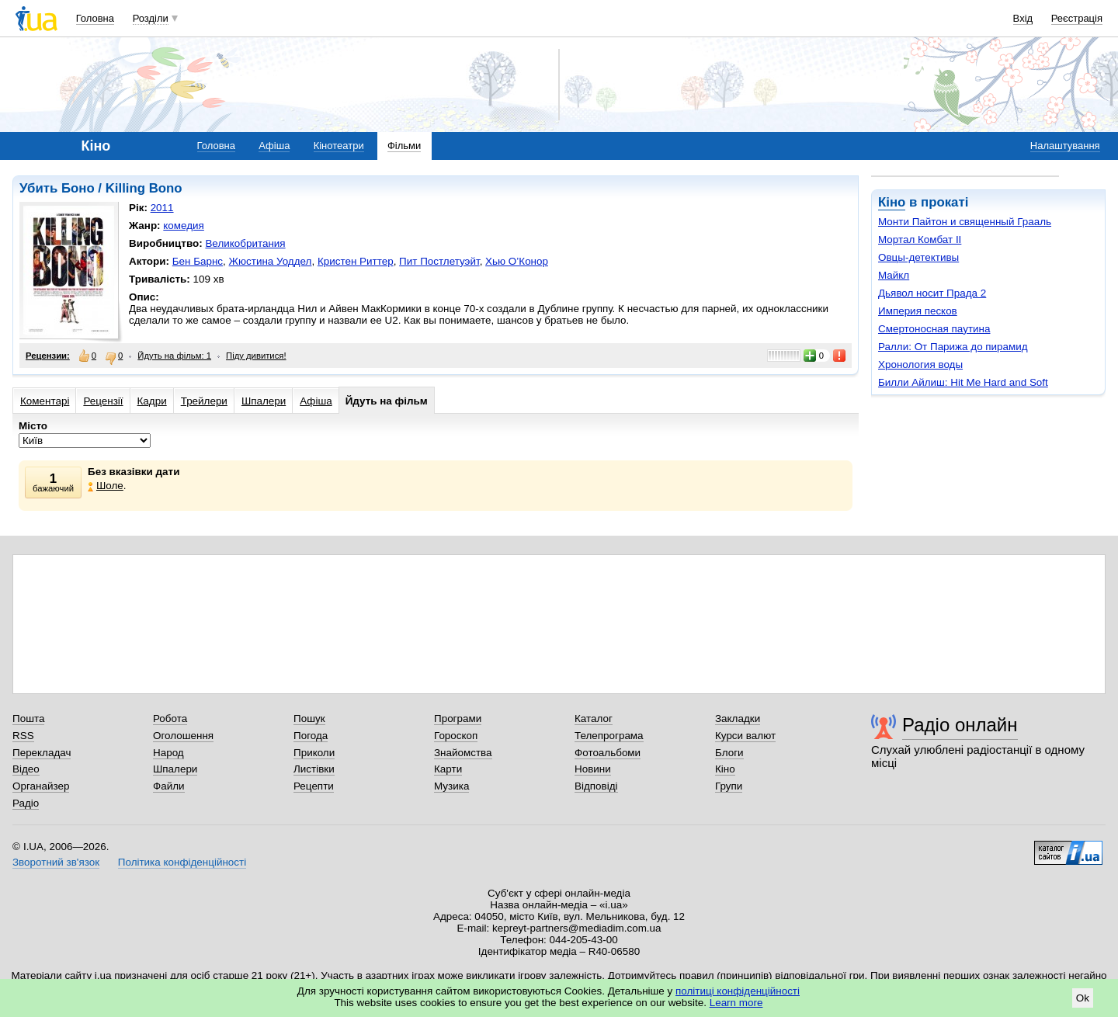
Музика (451, 786)
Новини (593, 769)
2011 (162, 207)
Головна (95, 18)
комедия (183, 225)
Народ (168, 752)
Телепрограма (609, 735)
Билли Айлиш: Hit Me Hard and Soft (963, 382)
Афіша (274, 145)
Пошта (28, 718)
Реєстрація (1076, 18)
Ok (1082, 998)
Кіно (891, 202)
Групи (728, 786)
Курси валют (745, 735)
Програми (457, 718)
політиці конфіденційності (737, 991)
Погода (310, 735)
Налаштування (1065, 145)
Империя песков (917, 311)
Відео (26, 769)
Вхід (1023, 18)
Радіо (25, 803)
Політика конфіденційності (182, 862)
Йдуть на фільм (386, 401)
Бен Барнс (197, 261)
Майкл (893, 275)
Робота (170, 718)
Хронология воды (920, 364)
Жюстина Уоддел (270, 261)
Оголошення (183, 735)
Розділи (150, 18)
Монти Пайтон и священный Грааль (964, 221)
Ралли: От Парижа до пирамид (953, 346)
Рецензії (103, 401)
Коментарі (44, 401)
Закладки (737, 718)
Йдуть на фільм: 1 (174, 355)
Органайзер (40, 786)
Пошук (309, 718)
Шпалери (263, 401)
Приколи (314, 752)
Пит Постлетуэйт (439, 261)
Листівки (314, 769)
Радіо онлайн (960, 724)
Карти (448, 769)
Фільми (404, 145)
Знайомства (463, 752)
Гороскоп (455, 735)
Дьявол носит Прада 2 (932, 293)
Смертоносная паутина (934, 329)
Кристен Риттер (356, 261)
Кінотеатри (339, 145)
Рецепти (313, 786)
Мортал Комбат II (919, 239)
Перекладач (41, 752)
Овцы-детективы (918, 257)
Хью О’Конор (516, 261)
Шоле (105, 485)
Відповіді (596, 786)
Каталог (594, 718)
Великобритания (245, 243)
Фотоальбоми (608, 752)
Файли (169, 786)
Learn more (736, 1002)
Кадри (152, 401)
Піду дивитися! (256, 355)
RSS (23, 735)
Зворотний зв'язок (55, 862)
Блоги (729, 752)
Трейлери (204, 401)
